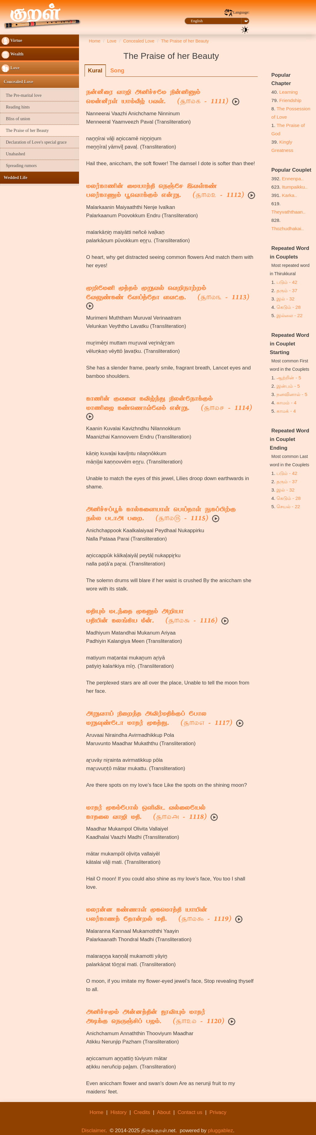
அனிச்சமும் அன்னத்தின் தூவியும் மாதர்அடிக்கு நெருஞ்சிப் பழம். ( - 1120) (155, 1017)
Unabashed (13, 154)
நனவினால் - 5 (291, 394)
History (118, 1112)
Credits (142, 1112)
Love (10, 68)
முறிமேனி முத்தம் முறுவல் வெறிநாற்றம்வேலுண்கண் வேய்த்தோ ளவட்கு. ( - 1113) (167, 293)
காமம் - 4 (286, 402)
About (164, 1112)
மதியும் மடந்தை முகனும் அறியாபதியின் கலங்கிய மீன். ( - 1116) (152, 617)
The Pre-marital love (22, 95)
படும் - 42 (286, 282)
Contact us (189, 1112)
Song (117, 70)
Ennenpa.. (293, 178)
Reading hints (16, 107)
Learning (288, 92)
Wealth (12, 55)
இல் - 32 (285, 298)
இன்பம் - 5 (288, 386)
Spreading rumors (19, 165)
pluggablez (220, 1130)
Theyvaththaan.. (288, 211)
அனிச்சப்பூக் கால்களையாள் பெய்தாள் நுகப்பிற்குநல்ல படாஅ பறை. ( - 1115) (161, 515)
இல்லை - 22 (289, 315)
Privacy (218, 1112)
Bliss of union (16, 118)
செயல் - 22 (288, 506)
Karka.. (289, 195)
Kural (95, 70)
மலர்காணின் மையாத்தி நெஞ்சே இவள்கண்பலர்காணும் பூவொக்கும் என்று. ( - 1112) (165, 191)
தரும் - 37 (286, 290)
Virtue (12, 41)
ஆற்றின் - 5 (288, 377)
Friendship (290, 100)
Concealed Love (17, 82)
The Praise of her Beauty (25, 130)
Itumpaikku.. (295, 187)
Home (96, 1112)
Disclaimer (93, 1130)
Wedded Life (14, 177)
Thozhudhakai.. (287, 228)
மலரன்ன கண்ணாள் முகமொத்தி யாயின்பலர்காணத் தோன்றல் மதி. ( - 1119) (158, 915)
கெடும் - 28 (288, 307)
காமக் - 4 (286, 411)
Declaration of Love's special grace (34, 142)
